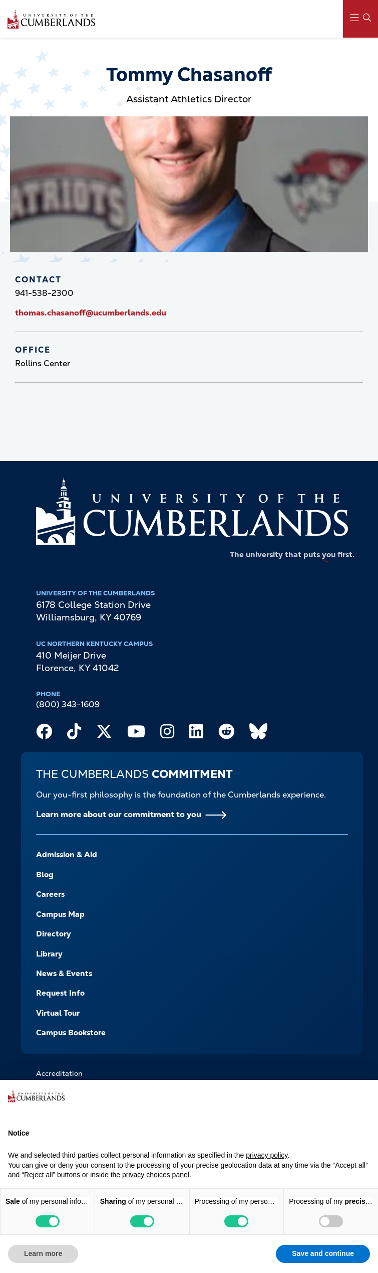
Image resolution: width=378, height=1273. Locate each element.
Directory (53, 934)
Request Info (60, 993)
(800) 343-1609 (68, 704)
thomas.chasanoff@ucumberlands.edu (90, 312)
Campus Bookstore (71, 1033)
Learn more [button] (43, 1253)
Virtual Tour (58, 1013)
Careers (50, 894)
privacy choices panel (155, 1175)
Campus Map (60, 914)
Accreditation (59, 1073)
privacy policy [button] (266, 1155)
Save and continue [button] (323, 1253)
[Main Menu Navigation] (360, 19)
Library (49, 954)
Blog (45, 875)
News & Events (64, 974)
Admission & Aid (66, 855)
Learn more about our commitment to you (118, 814)
